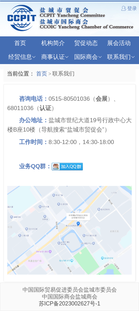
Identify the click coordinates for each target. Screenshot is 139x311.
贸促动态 (86, 43)
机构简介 (53, 43)
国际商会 (88, 57)
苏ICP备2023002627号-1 (70, 303)
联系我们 (120, 57)
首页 (20, 43)
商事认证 (55, 57)
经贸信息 (22, 57)
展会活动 (119, 43)
